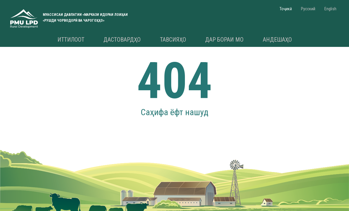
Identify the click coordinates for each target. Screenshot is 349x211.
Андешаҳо (277, 39)
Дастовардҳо (122, 39)
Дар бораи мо (224, 39)
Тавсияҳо (173, 39)
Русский (308, 8)
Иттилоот (70, 39)
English (330, 8)
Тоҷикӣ (286, 8)
